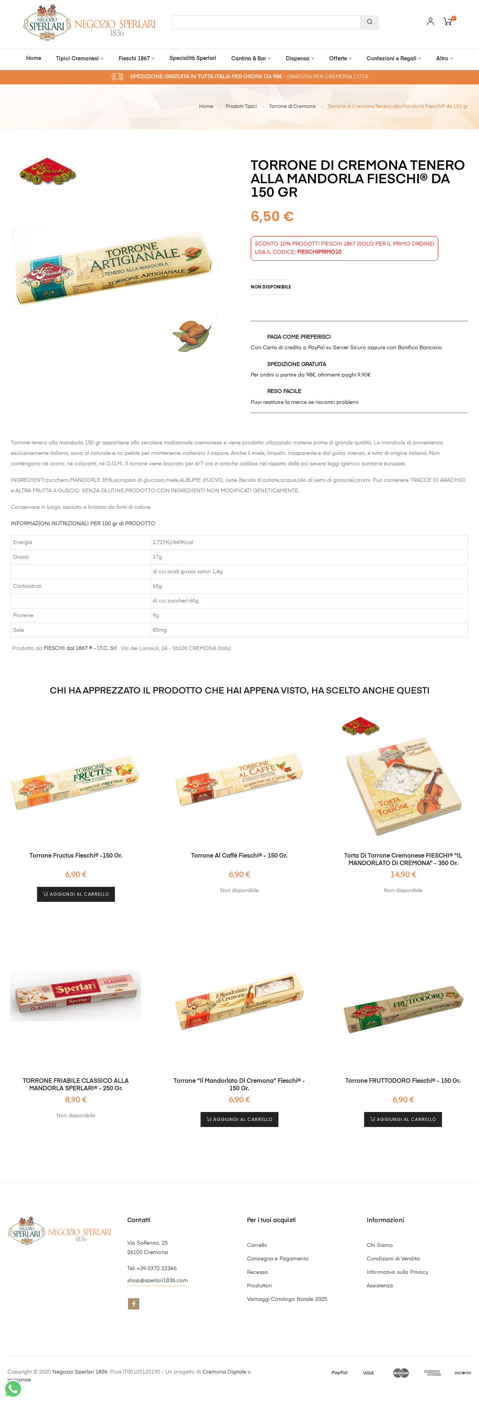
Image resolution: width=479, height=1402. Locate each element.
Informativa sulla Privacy (397, 1268)
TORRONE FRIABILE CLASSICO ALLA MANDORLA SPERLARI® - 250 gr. (76, 1081)
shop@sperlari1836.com (157, 1276)
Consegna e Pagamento (278, 1255)
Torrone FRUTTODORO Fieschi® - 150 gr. (403, 1078)
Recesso (257, 1268)
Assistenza (380, 1282)
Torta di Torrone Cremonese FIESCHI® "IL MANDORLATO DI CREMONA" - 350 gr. (403, 858)
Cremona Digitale (224, 1368)
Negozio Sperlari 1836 (79, 1368)
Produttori (259, 1282)
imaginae (19, 1376)
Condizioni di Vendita (393, 1255)
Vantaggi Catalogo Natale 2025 (287, 1295)
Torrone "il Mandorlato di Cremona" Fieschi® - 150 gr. (239, 1081)
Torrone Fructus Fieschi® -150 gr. (76, 854)
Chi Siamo (380, 1241)
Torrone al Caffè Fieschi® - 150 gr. (239, 854)
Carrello (257, 1241)
